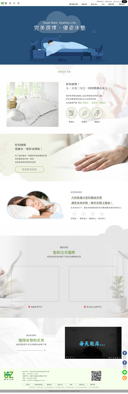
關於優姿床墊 (73, 4)
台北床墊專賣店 (49, 389)
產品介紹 (94, 4)
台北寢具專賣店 (69, 389)
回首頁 (28, 386)
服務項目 (84, 4)
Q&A (103, 4)
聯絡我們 (122, 4)
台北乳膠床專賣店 (93, 389)
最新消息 (111, 4)
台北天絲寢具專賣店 (81, 389)
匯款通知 (108, 1)
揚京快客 (57, 392)
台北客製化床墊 (59, 389)
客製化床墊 (40, 389)
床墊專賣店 (32, 389)
